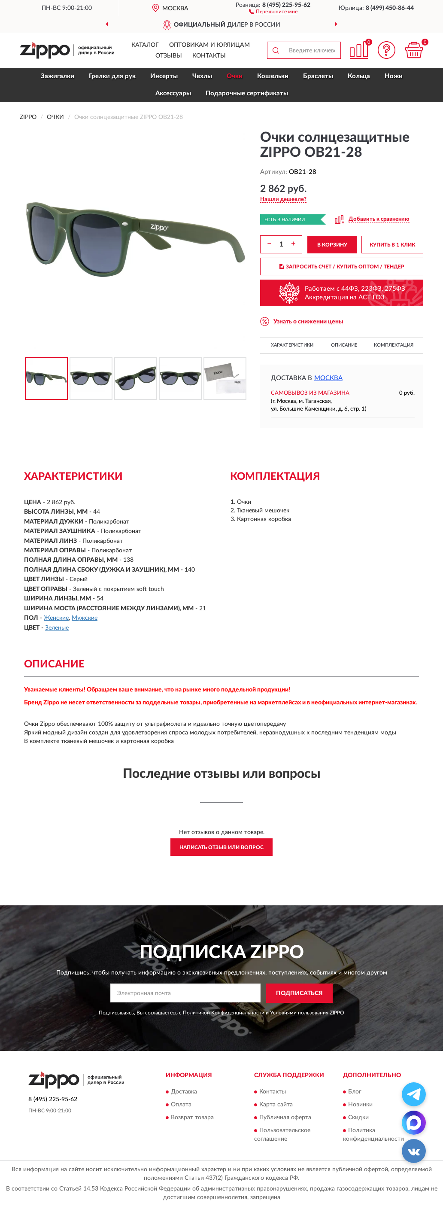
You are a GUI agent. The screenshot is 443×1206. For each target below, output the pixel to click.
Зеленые (57, 628)
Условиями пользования (299, 1012)
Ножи (394, 76)
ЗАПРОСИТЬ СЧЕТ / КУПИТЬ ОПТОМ (341, 266)
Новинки (360, 1105)
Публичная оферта (285, 1118)
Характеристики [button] (292, 345)
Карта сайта (276, 1105)
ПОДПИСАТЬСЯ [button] (299, 993)
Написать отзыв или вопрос (221, 847)
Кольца (359, 76)
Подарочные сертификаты (247, 93)
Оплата (181, 1105)
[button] (273, 11)
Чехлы (202, 76)
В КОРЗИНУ (332, 244)
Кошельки (272, 76)
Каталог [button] (145, 45)
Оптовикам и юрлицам (209, 45)
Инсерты (164, 76)
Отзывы (168, 56)
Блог (354, 1092)
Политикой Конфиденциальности (223, 1012)
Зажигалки (57, 76)
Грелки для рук (112, 76)
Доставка (184, 1092)
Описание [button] (344, 345)
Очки (235, 76)
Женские (56, 618)
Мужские (84, 618)
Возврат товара (192, 1118)
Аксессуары (173, 93)
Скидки (358, 1118)
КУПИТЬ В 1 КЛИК (392, 244)
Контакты (209, 56)
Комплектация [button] (393, 345)
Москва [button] (328, 378)
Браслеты (318, 76)
